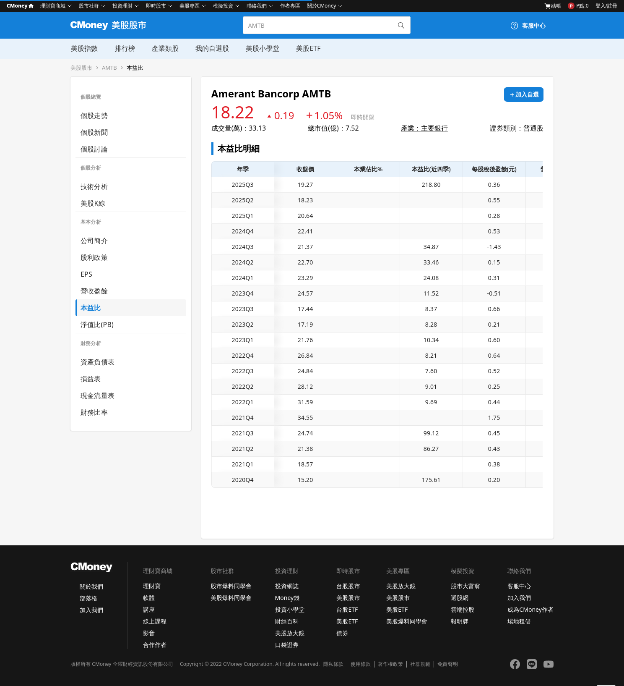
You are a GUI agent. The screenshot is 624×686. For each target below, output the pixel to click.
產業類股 (164, 48)
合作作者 (154, 645)
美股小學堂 (261, 48)
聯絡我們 (257, 5)
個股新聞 (94, 132)
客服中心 (519, 586)
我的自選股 (211, 48)
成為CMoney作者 (530, 609)
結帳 (552, 5)
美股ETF (307, 48)
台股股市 (348, 586)
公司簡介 (94, 240)
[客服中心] (528, 25)
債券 (342, 633)
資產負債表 (97, 362)
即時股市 (156, 5)
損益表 (91, 378)
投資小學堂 (289, 609)
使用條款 (361, 664)
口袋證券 (287, 645)
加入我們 (91, 610)
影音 (149, 633)
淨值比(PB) (97, 324)
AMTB (109, 68)
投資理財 (122, 5)
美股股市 (81, 68)
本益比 (135, 68)
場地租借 (519, 621)
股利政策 (94, 257)
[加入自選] (523, 94)
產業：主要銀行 (424, 128)
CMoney (20, 5)
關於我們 (91, 586)
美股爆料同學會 (231, 598)
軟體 (149, 598)
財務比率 (94, 412)
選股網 (459, 598)
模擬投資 (223, 5)
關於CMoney (321, 5)
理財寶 (152, 586)
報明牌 (459, 621)
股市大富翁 (465, 586)
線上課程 (154, 621)
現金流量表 (97, 395)
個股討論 (94, 149)
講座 (149, 609)
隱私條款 (333, 664)
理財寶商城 (52, 5)
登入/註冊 (606, 5)
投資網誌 (287, 586)
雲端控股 (462, 609)
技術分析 (94, 186)
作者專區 (290, 5)
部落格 (88, 598)
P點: (578, 6)
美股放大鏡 (289, 633)
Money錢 (287, 598)
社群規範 (420, 664)
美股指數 (83, 48)
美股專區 (189, 5)
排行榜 (124, 48)
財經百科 (287, 621)
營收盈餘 (94, 291)
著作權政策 (390, 664)
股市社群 (89, 5)
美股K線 (93, 203)
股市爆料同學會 (231, 586)
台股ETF (347, 609)
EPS (86, 274)
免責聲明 (447, 664)
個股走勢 (94, 115)
